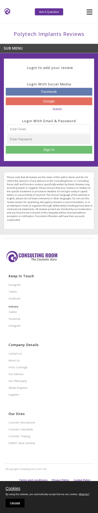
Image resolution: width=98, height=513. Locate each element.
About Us (14, 360)
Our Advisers (16, 374)
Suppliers (14, 394)
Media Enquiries (18, 388)
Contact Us (15, 353)
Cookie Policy (82, 480)
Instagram (15, 285)
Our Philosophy (18, 381)
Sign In (49, 150)
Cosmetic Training (19, 436)
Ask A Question (49, 12)
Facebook (49, 92)
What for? (84, 494)
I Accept (15, 503)
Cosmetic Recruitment (22, 422)
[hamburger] (89, 12)
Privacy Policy (60, 480)
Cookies (13, 489)
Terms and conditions (33, 480)
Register (57, 108)
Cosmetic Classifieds (21, 429)
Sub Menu (13, 48)
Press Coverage (18, 367)
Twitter (13, 291)
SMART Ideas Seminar (22, 443)
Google (49, 101)
